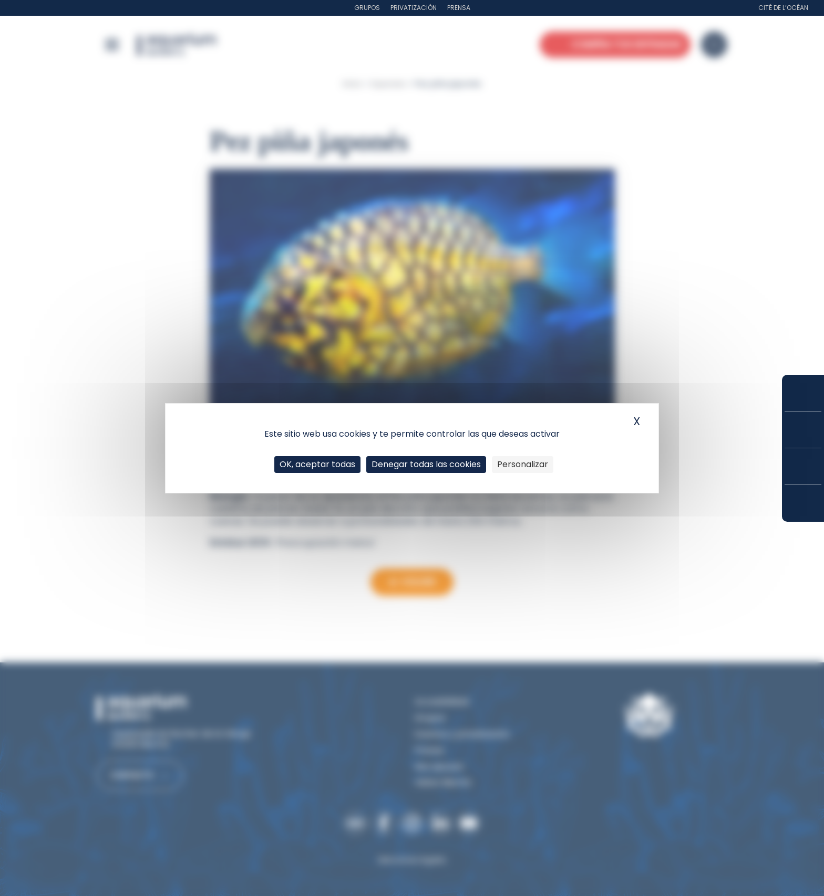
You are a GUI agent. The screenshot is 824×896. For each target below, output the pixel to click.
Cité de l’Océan (783, 7)
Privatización (413, 7)
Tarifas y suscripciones (803, 430)
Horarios (803, 466)
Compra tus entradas (803, 393)
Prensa (458, 7)
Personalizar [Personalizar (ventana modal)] (522, 464)
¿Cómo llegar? (803, 503)
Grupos (367, 7)
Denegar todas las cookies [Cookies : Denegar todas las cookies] (426, 464)
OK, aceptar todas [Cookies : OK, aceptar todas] (317, 464)
